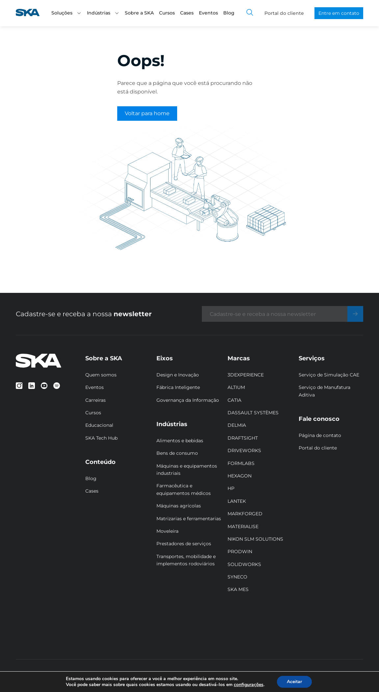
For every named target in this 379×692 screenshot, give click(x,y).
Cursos (167, 13)
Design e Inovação (177, 375)
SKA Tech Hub (101, 438)
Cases (187, 13)
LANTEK (237, 501)
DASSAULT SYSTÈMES (253, 413)
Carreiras (95, 400)
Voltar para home (147, 113)
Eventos (208, 13)
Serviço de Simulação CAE (329, 375)
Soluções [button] (66, 13)
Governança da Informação (187, 400)
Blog (228, 13)
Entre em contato (338, 13)
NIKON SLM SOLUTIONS (255, 539)
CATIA (234, 400)
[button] (79, 13)
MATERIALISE (243, 526)
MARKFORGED (245, 514)
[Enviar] (355, 314)
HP (231, 488)
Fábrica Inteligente (178, 387)
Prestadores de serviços (183, 544)
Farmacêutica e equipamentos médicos (183, 489)
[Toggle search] (250, 13)
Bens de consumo (177, 453)
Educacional (99, 425)
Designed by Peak (325, 675)
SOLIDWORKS (244, 564)
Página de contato (320, 435)
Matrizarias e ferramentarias (188, 519)
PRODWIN (240, 551)
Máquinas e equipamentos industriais (186, 469)
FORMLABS (241, 463)
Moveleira (167, 531)
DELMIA (237, 425)
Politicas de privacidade (127, 675)
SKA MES (238, 589)
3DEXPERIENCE (246, 375)
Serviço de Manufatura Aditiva (324, 390)
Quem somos (101, 375)
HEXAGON (240, 476)
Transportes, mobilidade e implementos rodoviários (186, 560)
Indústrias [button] (103, 13)
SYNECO (237, 577)
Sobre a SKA (139, 13)
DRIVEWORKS (244, 450)
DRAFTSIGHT (243, 438)
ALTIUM (236, 387)
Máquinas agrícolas (178, 506)
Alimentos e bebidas (179, 441)
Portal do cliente (284, 13)
